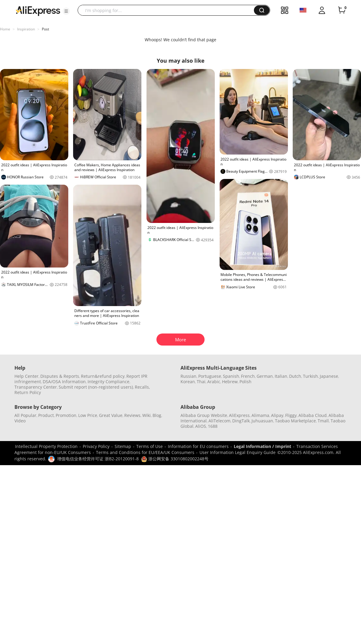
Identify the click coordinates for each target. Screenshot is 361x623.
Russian (188, 376)
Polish (245, 381)
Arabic (213, 381)
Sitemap (123, 446)
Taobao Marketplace (295, 421)
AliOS (200, 426)
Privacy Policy (96, 446)
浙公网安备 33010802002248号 (174, 459)
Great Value (110, 415)
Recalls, (142, 387)
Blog (157, 415)
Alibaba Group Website (203, 415)
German (265, 376)
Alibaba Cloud (312, 415)
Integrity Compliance (108, 381)
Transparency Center (35, 387)
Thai (201, 381)
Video (20, 421)
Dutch (295, 376)
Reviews (132, 415)
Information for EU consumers (198, 446)
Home (5, 29)
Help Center (26, 376)
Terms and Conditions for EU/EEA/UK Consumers (145, 452)
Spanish (231, 376)
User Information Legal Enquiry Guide (237, 452)
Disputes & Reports (59, 376)
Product (46, 415)
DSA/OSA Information (64, 381)
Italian (281, 376)
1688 (213, 426)
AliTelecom (219, 421)
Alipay (277, 415)
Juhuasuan (262, 421)
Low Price (87, 415)
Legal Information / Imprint (262, 446)
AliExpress (239, 415)
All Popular (25, 415)
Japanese (329, 376)
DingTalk (241, 421)
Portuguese (209, 376)
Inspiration (26, 29)
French (248, 376)
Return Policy (27, 392)
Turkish (310, 376)
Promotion (66, 415)
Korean (187, 381)
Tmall (323, 421)
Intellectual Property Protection (46, 446)
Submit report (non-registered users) (96, 387)
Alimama (260, 415)
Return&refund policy (103, 376)
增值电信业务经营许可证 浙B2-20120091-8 (98, 459)
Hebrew (230, 381)
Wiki (146, 415)
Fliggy (291, 415)
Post (45, 29)
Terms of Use (149, 446)
